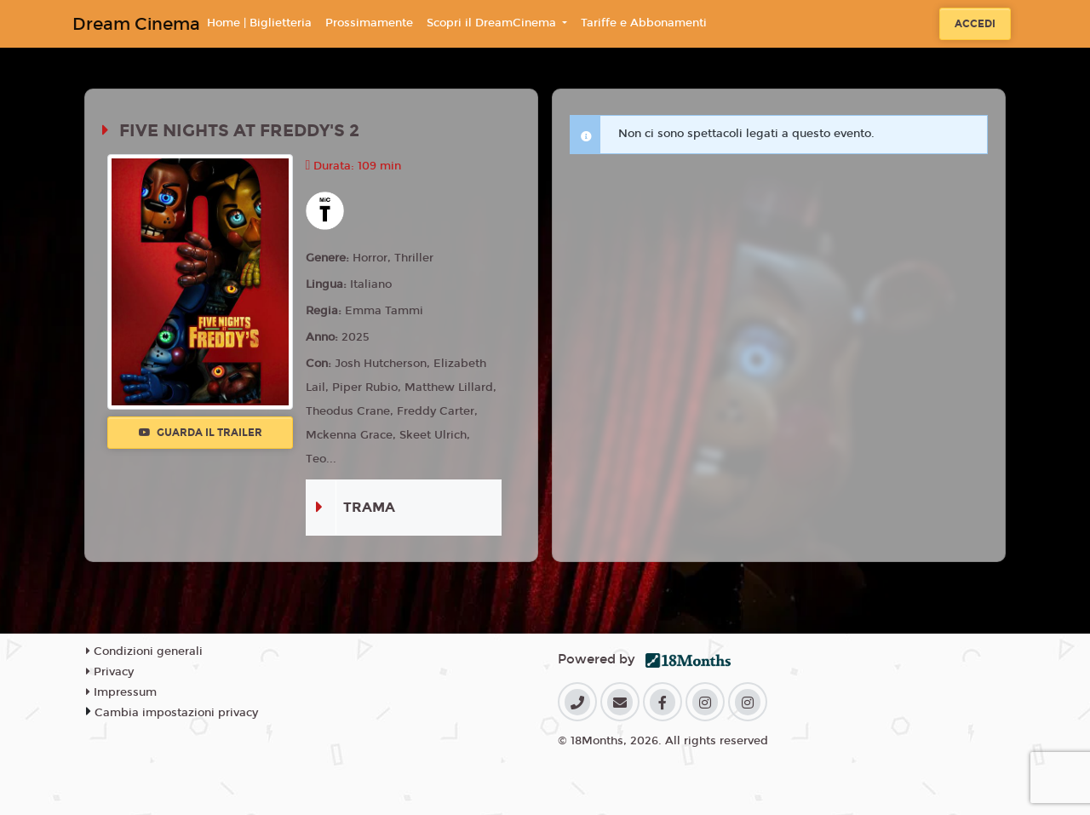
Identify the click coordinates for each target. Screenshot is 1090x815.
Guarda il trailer (200, 433)
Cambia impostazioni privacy (176, 713)
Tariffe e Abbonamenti (644, 23)
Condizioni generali (144, 651)
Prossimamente (369, 23)
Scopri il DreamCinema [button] (493, 23)
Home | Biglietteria (259, 23)
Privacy (110, 672)
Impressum (121, 692)
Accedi (975, 24)
